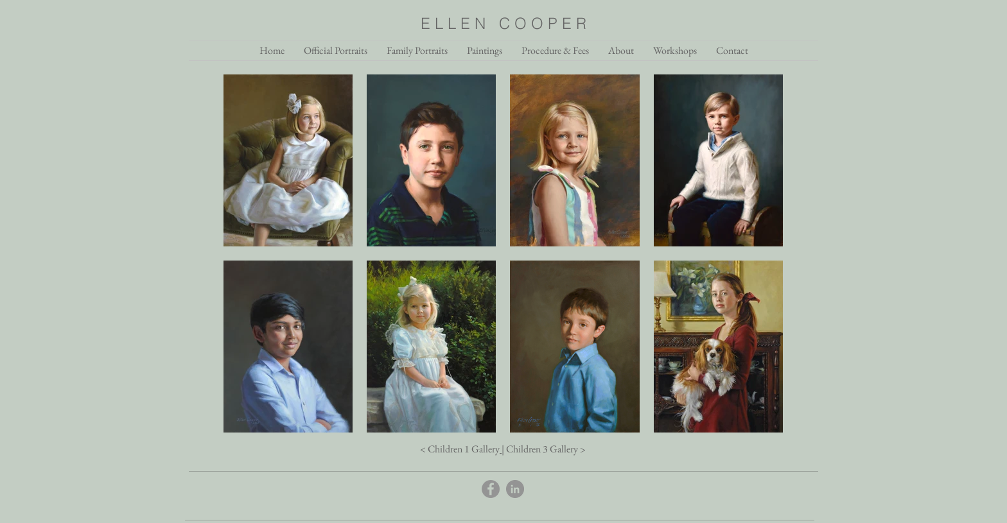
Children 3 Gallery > (546, 449)
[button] (621, 50)
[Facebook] (491, 489)
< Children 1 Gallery (460, 449)
